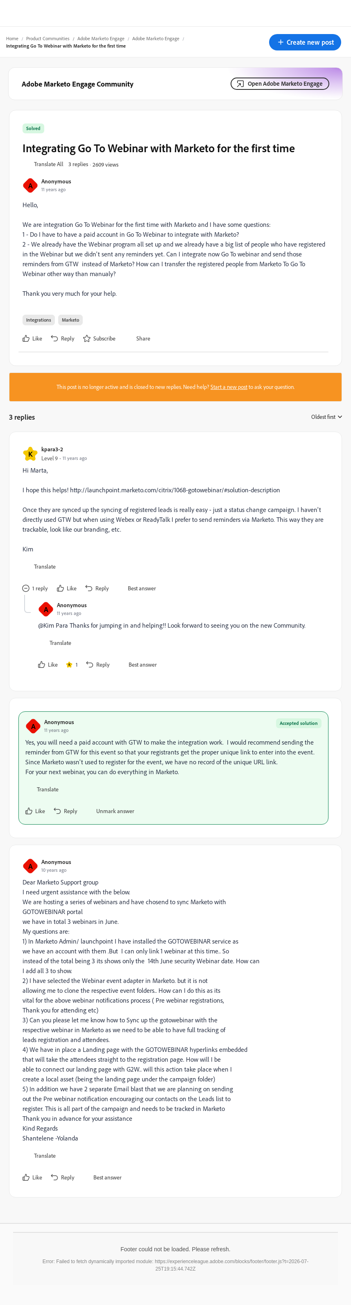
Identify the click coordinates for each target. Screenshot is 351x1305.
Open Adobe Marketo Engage (285, 83)
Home (12, 38)
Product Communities (48, 38)
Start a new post (229, 387)
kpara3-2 (52, 449)
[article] (173, 520)
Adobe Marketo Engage (101, 38)
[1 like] (71, 664)
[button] (305, 42)
